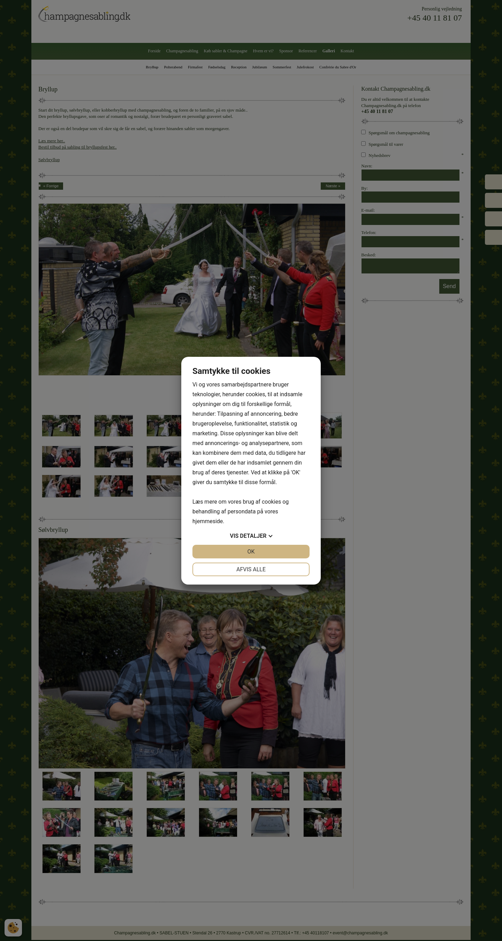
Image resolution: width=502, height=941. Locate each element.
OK (250, 551)
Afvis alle (251, 569)
